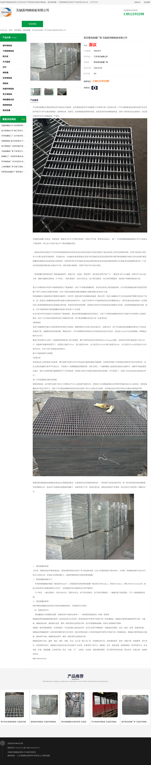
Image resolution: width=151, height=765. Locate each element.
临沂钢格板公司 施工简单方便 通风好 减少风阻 (13, 131)
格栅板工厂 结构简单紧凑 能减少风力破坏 (13, 156)
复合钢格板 (7, 94)
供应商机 (32, 24)
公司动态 (97, 24)
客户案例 (119, 24)
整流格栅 (26, 30)
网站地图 (46, 756)
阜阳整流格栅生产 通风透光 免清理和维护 (13, 172)
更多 (23, 119)
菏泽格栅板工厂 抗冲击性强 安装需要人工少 (13, 136)
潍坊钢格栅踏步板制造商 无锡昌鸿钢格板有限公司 (80, 722)
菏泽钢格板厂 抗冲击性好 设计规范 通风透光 (13, 161)
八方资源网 (21, 756)
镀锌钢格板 (7, 46)
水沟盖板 (6, 62)
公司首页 (11, 24)
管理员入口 (38, 756)
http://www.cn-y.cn (39, 658)
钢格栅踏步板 (8, 100)
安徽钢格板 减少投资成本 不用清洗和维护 (13, 141)
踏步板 (5, 56)
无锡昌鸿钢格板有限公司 (17, 752)
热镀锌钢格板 (8, 89)
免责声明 (29, 756)
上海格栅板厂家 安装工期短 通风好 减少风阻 (13, 167)
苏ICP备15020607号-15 (32, 748)
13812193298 (100, 81)
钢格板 (5, 83)
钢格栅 (5, 73)
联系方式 (140, 24)
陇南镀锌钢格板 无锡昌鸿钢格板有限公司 (47, 722)
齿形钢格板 (7, 78)
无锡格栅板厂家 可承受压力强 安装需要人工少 (13, 151)
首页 (10, 30)
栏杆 (4, 67)
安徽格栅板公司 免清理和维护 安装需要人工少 (13, 125)
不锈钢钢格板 (8, 51)
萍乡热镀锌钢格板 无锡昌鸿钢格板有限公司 (108, 722)
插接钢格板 (7, 105)
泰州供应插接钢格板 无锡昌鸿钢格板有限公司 (18, 722)
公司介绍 (75, 24)
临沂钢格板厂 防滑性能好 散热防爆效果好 (13, 146)
